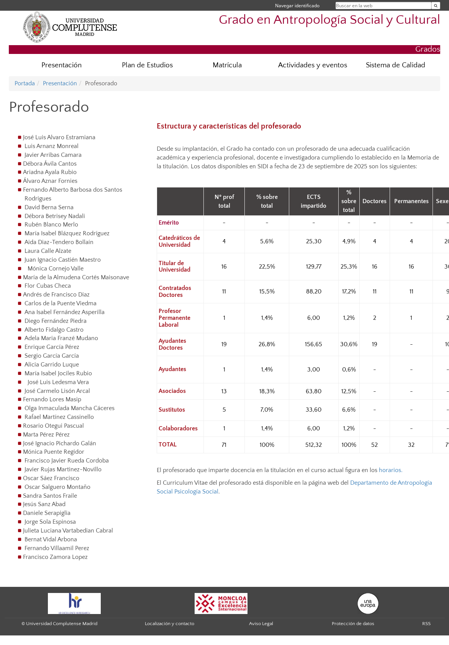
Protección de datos (353, 623)
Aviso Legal (261, 623)
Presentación (61, 65)
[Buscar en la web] (435, 5)
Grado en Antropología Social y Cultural (329, 20)
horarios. (391, 470)
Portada (25, 83)
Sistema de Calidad (395, 65)
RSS (426, 623)
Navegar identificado (297, 5)
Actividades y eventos (312, 65)
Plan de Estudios (147, 65)
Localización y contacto (169, 623)
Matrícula (227, 65)
